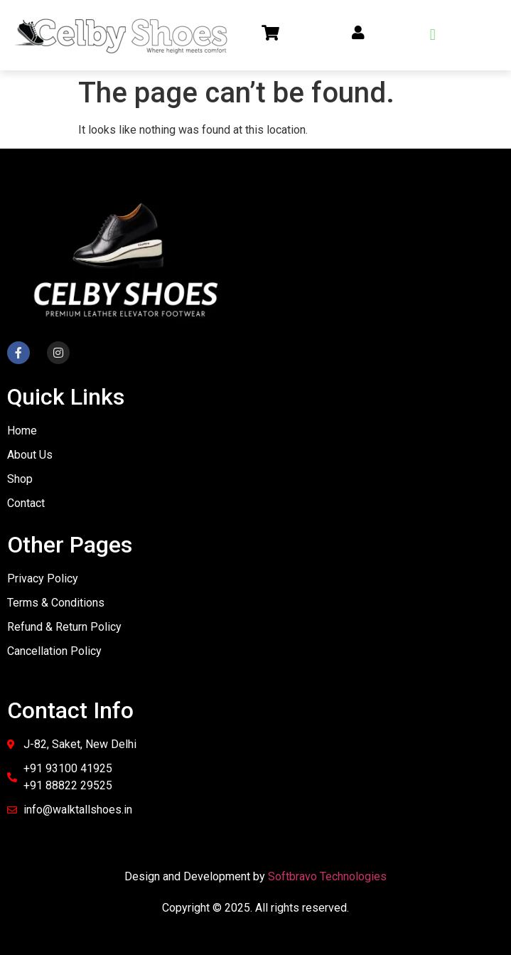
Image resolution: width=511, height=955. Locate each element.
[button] (432, 35)
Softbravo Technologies (327, 876)
